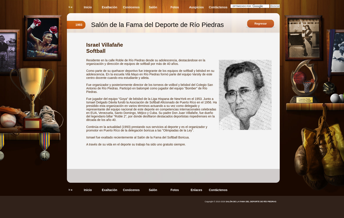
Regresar (260, 23)
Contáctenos (218, 7)
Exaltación (109, 7)
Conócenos (131, 7)
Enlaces (196, 190)
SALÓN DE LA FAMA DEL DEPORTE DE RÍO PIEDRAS (251, 201)
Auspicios (196, 7)
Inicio (88, 7)
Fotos (174, 7)
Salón (153, 7)
